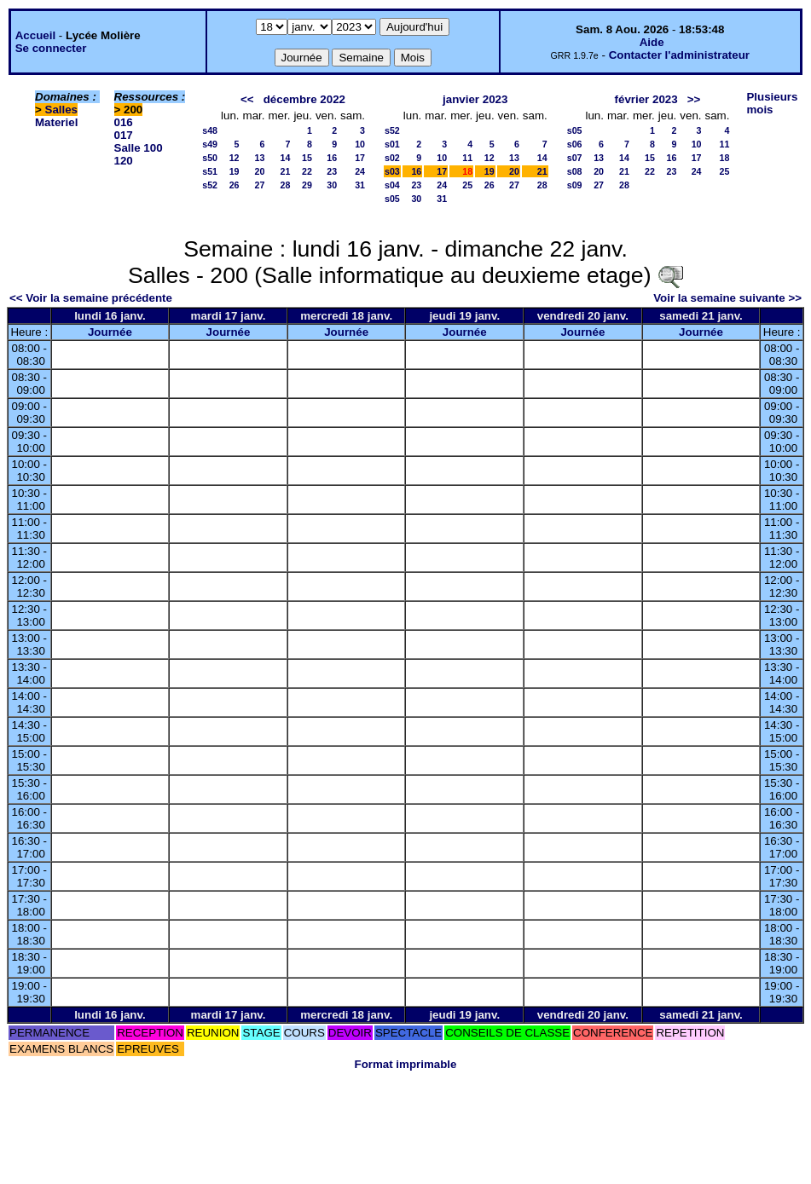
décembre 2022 (304, 99)
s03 (392, 171)
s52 (209, 185)
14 (286, 158)
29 (307, 185)
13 (260, 158)
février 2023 (646, 99)
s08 (574, 171)
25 (467, 185)
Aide (652, 42)
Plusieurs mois (771, 103)
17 (360, 158)
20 (260, 171)
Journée (110, 332)
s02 (392, 158)
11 (467, 158)
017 (123, 135)
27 (260, 185)
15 (307, 158)
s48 (209, 130)
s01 (392, 144)
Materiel (56, 122)
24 (360, 171)
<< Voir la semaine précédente (90, 298)
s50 (209, 158)
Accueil (35, 35)
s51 (209, 171)
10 (360, 144)
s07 (574, 158)
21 (286, 171)
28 (286, 185)
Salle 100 (138, 148)
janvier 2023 (475, 99)
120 (123, 160)
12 (234, 158)
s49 (209, 144)
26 (234, 185)
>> (694, 99)
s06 (574, 144)
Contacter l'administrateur (679, 55)
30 (332, 185)
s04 (392, 185)
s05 (392, 198)
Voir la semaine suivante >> (727, 298)
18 (725, 158)
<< (247, 99)
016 (123, 122)
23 (332, 171)
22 (307, 171)
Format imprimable (406, 1064)
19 (234, 171)
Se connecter (51, 48)
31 (360, 185)
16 (332, 158)
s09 (574, 185)
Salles (61, 109)
